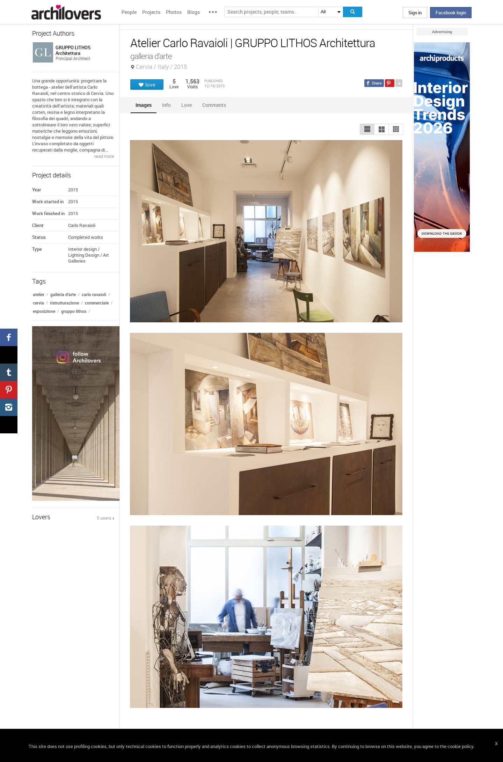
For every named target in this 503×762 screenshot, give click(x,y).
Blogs (193, 12)
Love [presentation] (186, 105)
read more (104, 156)
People (129, 12)
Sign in (415, 12)
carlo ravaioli (94, 294)
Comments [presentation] (215, 105)
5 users (104, 518)
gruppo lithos (73, 311)
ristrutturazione (64, 303)
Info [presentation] (166, 105)
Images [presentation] (144, 105)
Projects (151, 12)
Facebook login (451, 12)
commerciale (97, 303)
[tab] (143, 105)
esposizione (44, 311)
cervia (38, 303)
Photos (174, 12)
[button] (367, 129)
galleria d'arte (63, 294)
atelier (38, 294)
